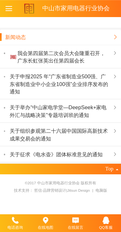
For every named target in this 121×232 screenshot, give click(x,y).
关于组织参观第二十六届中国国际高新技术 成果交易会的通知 (59, 134)
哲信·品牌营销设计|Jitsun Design (62, 190)
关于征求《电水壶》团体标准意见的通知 (56, 154)
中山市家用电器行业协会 (76, 8)
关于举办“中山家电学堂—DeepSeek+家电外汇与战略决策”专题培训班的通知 (58, 111)
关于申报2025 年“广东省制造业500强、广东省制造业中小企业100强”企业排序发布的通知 (59, 83)
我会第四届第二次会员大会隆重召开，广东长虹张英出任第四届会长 (61, 56)
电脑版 (101, 190)
